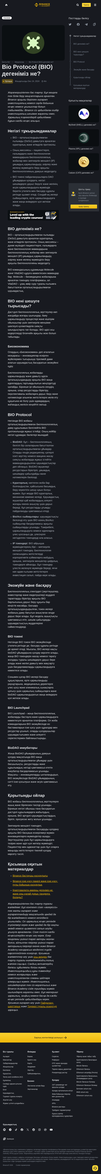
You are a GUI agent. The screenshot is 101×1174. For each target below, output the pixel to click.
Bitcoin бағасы (82, 1066)
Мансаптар (7, 1060)
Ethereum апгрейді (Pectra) (87, 1073)
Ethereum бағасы (83, 1069)
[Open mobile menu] (95, 5)
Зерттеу (30, 1070)
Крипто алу (31, 1060)
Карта (29, 1063)
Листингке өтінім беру (36, 1086)
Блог (5, 1090)
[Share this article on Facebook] (78, 24)
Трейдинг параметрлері (61, 1110)
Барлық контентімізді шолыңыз (50, 1037)
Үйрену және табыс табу (86, 1056)
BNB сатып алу (82, 1092)
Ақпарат (6, 1056)
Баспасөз (6, 1070)
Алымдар (55, 1100)
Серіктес (55, 1056)
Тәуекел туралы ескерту (12, 1096)
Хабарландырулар (10, 1063)
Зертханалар (32, 1089)
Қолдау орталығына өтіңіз (62, 1091)
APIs (54, 1103)
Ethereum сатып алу (84, 1095)
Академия (31, 1067)
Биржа (30, 1056)
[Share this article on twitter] (70, 24)
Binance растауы (58, 1107)
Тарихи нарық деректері (61, 1069)
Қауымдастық (8, 1093)
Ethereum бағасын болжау (87, 1085)
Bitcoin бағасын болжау (86, 1082)
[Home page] (42, 5)
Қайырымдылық (33, 1074)
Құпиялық (7, 1080)
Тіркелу (86, 5)
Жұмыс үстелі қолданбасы (13, 1103)
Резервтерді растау (59, 1073)
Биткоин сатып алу (84, 1089)
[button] (95, 4)
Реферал (55, 1060)
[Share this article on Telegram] (86, 24)
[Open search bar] (77, 5)
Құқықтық (7, 1074)
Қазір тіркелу (84, 207)
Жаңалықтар (8, 1067)
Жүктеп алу (7, 1100)
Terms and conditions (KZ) (13, 1077)
